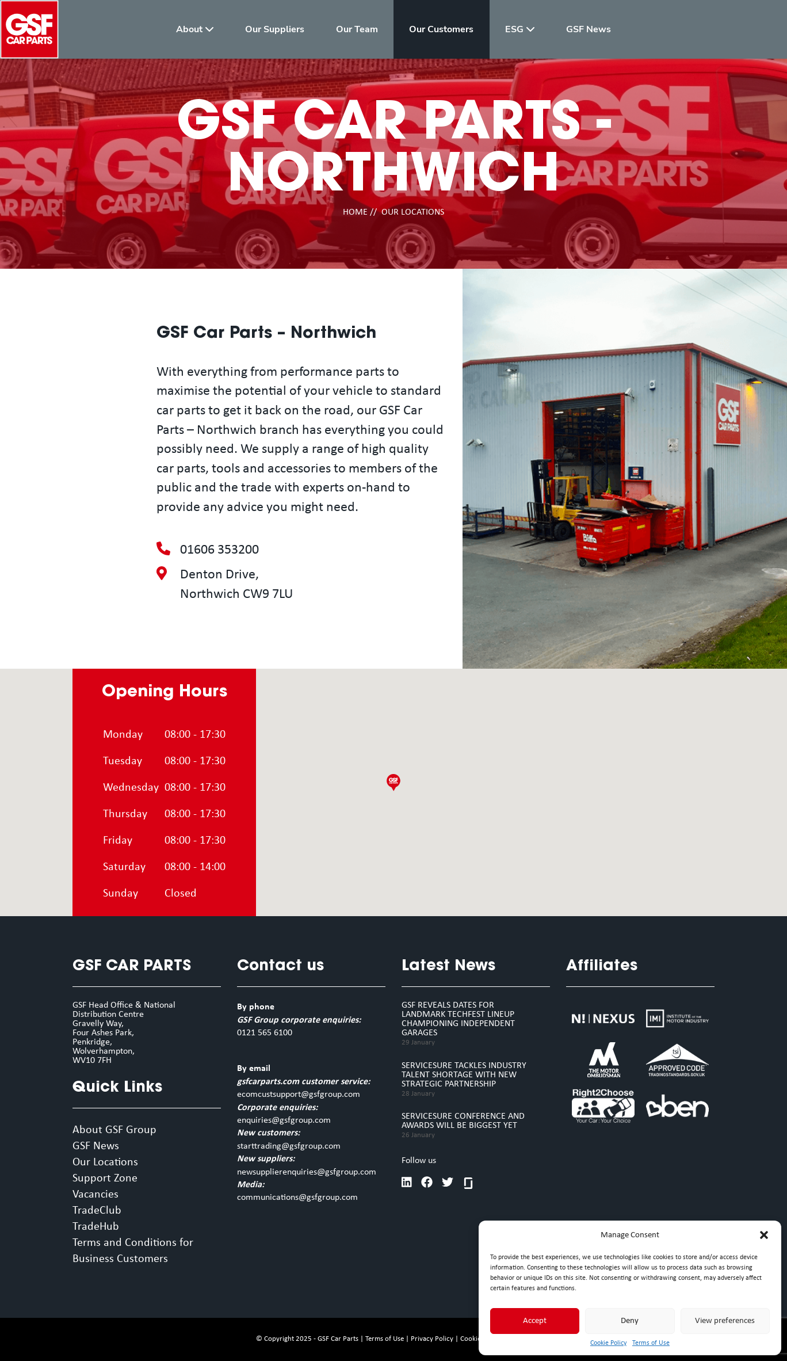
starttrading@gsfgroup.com (289, 1146)
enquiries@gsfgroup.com (284, 1120)
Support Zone (104, 1178)
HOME (355, 212)
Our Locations (105, 1162)
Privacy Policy (432, 1339)
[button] (764, 1235)
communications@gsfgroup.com (297, 1197)
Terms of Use (651, 1343)
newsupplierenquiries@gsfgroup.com (306, 1172)
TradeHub (95, 1227)
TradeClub (96, 1211)
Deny (630, 1321)
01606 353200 (219, 550)
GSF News (95, 1146)
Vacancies (95, 1194)
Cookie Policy (608, 1343)
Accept (535, 1321)
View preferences (725, 1321)
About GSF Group (114, 1130)
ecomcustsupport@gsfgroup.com (298, 1094)
